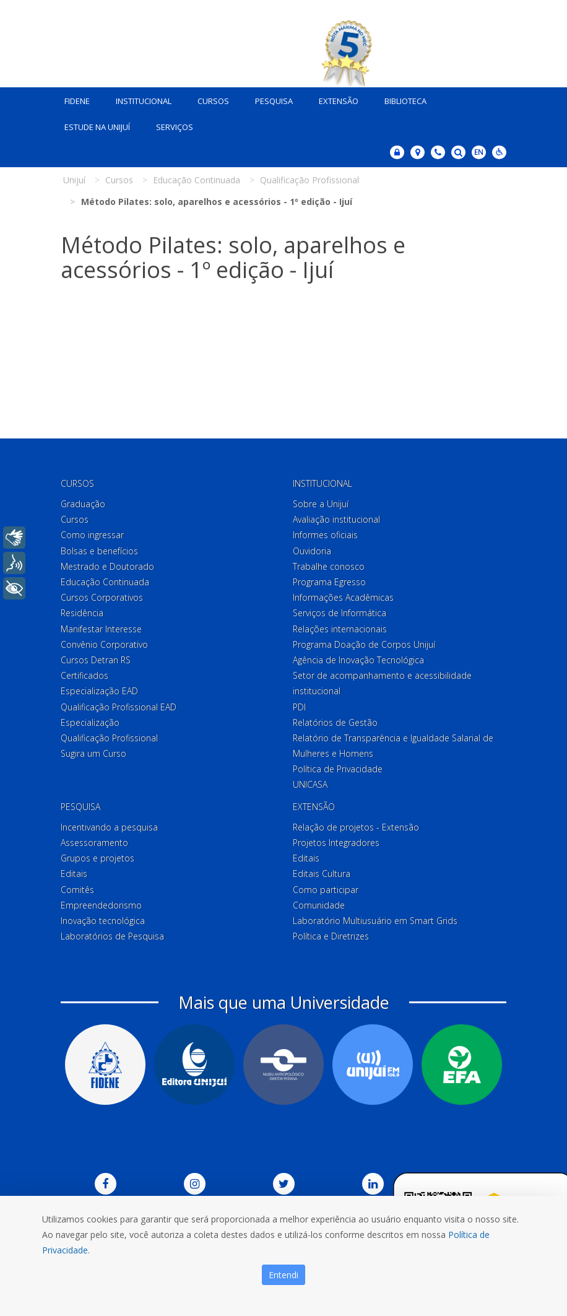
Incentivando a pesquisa (109, 827)
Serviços (174, 127)
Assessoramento (94, 842)
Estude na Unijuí (97, 127)
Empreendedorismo (101, 905)
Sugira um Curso (93, 753)
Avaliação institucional (336, 519)
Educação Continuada (105, 582)
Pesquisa (274, 101)
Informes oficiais (325, 535)
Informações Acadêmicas (343, 597)
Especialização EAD (99, 691)
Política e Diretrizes (331, 936)
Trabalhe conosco (329, 566)
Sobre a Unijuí (320, 504)
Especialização (90, 722)
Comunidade (319, 905)
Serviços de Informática (339, 613)
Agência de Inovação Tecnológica (358, 660)
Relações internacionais (340, 629)
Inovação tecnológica (103, 920)
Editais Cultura (321, 873)
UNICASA (310, 785)
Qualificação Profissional (109, 738)
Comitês (77, 889)
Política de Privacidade (338, 769)
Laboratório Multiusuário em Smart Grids (375, 920)
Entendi (283, 1275)
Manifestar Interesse (101, 629)
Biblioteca (405, 101)
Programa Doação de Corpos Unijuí (364, 644)
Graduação (83, 504)
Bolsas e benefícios (99, 551)
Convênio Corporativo (104, 644)
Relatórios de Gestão (335, 722)
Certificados (84, 675)
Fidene (77, 101)
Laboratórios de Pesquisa (112, 936)
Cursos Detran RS (96, 660)
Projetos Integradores (336, 842)
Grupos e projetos (97, 858)
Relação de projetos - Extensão (356, 827)
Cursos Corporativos (102, 597)
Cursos (213, 101)
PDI (299, 707)
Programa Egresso (329, 582)
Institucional (143, 101)
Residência (82, 613)
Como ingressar (92, 535)
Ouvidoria (312, 551)
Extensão (338, 101)
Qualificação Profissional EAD (118, 707)
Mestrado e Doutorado (107, 566)
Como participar (325, 889)
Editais (74, 873)
